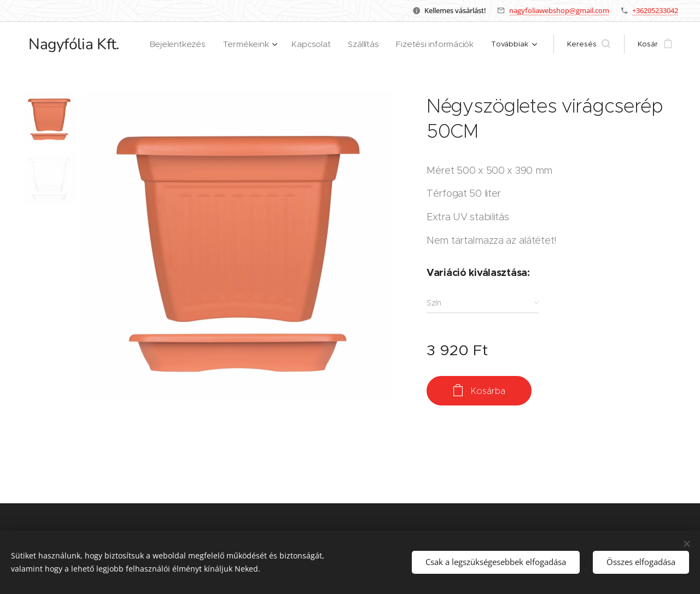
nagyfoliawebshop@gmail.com (559, 10)
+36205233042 (655, 10)
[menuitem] (198, 44)
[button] (588, 44)
